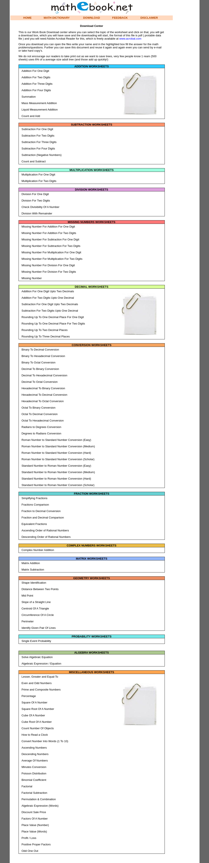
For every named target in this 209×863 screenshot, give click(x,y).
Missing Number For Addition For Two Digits (49, 233)
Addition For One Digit (35, 70)
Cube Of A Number (33, 715)
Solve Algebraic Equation (37, 657)
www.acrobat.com (130, 38)
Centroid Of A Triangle (35, 608)
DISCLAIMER (149, 17)
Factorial (27, 786)
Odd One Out (30, 850)
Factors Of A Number (35, 818)
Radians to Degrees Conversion (41, 427)
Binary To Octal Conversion (38, 362)
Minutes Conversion (34, 767)
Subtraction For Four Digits (38, 148)
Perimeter (28, 621)
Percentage (29, 696)
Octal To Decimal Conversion (40, 414)
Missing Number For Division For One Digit (48, 265)
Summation (29, 96)
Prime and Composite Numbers (41, 689)
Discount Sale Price (34, 812)
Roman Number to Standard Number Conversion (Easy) (56, 439)
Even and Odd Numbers (37, 683)
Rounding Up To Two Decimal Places (45, 330)
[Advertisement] (139, 99)
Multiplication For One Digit (38, 174)
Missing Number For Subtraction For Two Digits (51, 246)
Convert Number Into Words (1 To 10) (45, 741)
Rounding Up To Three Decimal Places (46, 336)
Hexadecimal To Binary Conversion (43, 388)
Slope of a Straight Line (36, 602)
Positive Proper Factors (36, 844)
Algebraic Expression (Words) (40, 805)
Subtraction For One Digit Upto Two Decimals (50, 304)
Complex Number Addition (38, 550)
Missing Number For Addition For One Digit (48, 226)
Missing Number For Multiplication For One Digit (51, 252)
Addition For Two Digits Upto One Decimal (48, 297)
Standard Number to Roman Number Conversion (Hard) (56, 478)
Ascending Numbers (34, 747)
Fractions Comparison (35, 504)
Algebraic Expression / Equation (41, 663)
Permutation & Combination (39, 799)
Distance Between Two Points (40, 589)
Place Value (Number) (35, 825)
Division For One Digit (35, 194)
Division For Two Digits (36, 200)
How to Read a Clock (35, 734)
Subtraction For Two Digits (38, 135)
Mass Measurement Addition (39, 103)
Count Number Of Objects (38, 728)
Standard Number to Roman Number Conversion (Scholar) (58, 485)
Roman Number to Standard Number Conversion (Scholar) (58, 459)
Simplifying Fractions (34, 498)
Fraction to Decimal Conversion (41, 511)
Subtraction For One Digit (37, 129)
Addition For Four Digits (36, 90)
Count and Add (31, 116)
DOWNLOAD (91, 17)
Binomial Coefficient (34, 779)
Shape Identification (34, 582)
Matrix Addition (31, 563)
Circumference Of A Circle (38, 615)
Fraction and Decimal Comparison (43, 517)
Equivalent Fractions (34, 524)
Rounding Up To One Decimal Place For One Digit (53, 317)
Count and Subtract (34, 161)
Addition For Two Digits (36, 77)
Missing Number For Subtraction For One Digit (50, 239)
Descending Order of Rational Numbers (46, 536)
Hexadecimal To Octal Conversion (43, 401)
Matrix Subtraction (33, 569)
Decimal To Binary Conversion (40, 369)
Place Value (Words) (34, 831)
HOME (27, 17)
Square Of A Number (34, 702)
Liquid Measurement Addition (40, 109)
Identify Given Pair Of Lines (39, 627)
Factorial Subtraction (34, 792)
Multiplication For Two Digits (39, 181)
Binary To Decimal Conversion (40, 349)
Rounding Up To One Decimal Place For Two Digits (53, 323)
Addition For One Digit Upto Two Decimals (48, 291)
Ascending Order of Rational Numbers (45, 530)
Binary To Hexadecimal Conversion (43, 356)
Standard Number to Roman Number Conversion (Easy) (56, 465)
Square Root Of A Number (38, 709)
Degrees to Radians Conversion (41, 433)
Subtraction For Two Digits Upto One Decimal (50, 310)
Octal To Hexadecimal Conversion (43, 420)
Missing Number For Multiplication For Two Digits (52, 258)
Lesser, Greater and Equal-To (40, 676)
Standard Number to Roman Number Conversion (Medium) (58, 472)
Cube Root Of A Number (37, 721)
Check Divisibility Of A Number (41, 207)
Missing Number (32, 278)
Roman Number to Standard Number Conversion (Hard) (56, 452)
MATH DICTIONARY (57, 17)
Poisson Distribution (34, 773)
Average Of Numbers (35, 760)
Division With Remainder (37, 213)
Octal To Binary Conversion (38, 407)
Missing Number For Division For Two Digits (49, 271)
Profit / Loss (29, 838)
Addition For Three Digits (37, 83)
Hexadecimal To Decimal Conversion (44, 394)
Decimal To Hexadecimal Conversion (44, 375)
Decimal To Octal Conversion (40, 381)
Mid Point (27, 595)
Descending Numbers (35, 754)
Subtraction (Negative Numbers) (42, 155)
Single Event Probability (36, 641)
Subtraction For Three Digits (39, 142)
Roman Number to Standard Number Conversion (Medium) (58, 446)
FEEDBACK (120, 17)
